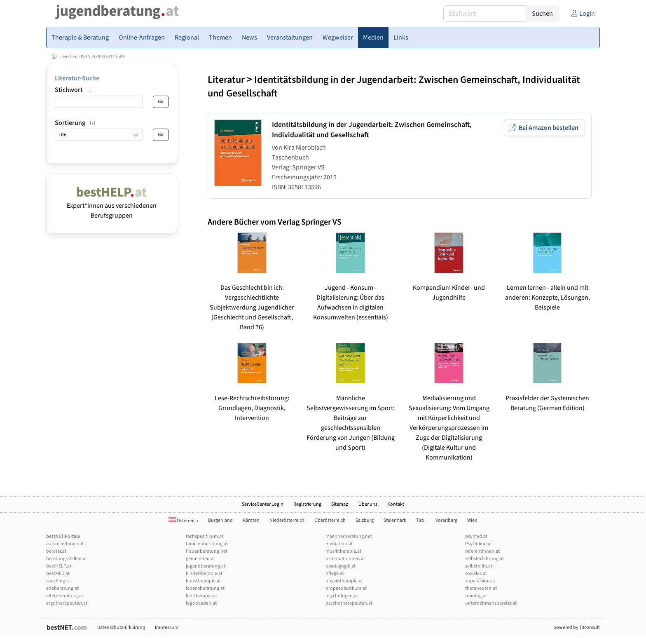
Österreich (183, 520)
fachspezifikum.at (204, 536)
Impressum (166, 627)
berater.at (56, 551)
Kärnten (251, 520)
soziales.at (476, 573)
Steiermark (395, 520)
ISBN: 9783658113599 (103, 56)
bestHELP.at (58, 566)
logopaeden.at (201, 603)
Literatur (226, 80)
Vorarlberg (446, 520)
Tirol (421, 520)
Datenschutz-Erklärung (121, 627)
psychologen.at (341, 595)
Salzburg (365, 520)
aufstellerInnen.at (65, 543)
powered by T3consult (576, 627)
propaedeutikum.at (346, 588)
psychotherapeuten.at (348, 603)
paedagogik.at (340, 566)
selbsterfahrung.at (484, 558)
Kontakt (395, 504)
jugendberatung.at (205, 566)
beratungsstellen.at (66, 558)
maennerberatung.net (348, 536)
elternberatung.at (64, 595)
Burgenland (220, 520)
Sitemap (340, 504)
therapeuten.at (481, 588)
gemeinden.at (200, 558)
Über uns (367, 504)
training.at (476, 595)
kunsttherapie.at (203, 580)
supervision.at (480, 580)
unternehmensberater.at (491, 603)
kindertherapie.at (204, 573)
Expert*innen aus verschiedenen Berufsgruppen (112, 205)
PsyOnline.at (478, 543)
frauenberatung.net (206, 551)
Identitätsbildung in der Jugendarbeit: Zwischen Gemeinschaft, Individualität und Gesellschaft (394, 87)
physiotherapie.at (344, 580)
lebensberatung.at (205, 588)
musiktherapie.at (343, 551)
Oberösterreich (330, 520)
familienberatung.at (207, 543)
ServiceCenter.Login (262, 504)
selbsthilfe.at (478, 566)
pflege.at (334, 573)
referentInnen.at (482, 551)
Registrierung (307, 504)
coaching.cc (58, 580)
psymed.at (476, 536)
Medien (70, 56)
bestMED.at (58, 573)
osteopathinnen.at (345, 558)
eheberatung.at (62, 588)
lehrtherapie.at (201, 595)
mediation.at (339, 543)
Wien (472, 520)
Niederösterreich (286, 520)
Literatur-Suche (77, 78)
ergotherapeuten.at (66, 603)
